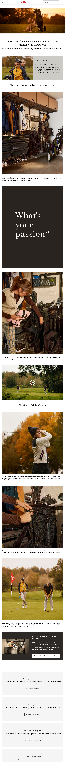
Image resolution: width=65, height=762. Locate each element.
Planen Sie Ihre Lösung (32, 714)
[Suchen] (51, 2)
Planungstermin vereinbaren (32, 688)
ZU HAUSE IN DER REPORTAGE (11, 6)
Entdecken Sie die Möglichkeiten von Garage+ (46, 656)
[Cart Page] (63, 2)
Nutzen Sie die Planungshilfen (32, 740)
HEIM (2, 6)
